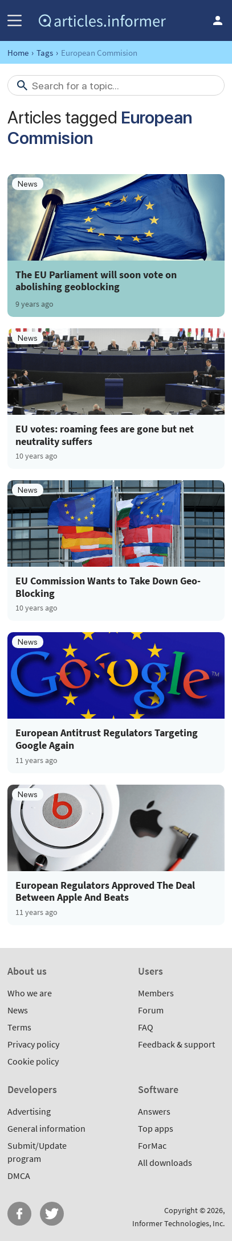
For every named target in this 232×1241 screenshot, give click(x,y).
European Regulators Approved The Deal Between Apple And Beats (105, 891)
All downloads (165, 1162)
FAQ (145, 1027)
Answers (154, 1111)
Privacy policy (33, 1044)
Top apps (155, 1128)
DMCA (18, 1175)
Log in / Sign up (218, 20)
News (17, 1010)
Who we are (29, 993)
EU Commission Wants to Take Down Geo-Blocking (108, 587)
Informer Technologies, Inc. (178, 1223)
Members (156, 993)
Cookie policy (33, 1061)
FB (19, 1214)
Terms (19, 1027)
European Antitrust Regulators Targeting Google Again (106, 739)
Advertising (29, 1111)
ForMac (152, 1145)
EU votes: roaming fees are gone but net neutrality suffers (104, 435)
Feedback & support (176, 1044)
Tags (44, 52)
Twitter (52, 1214)
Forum (151, 1010)
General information (46, 1128)
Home (18, 52)
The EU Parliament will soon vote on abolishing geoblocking (96, 280)
